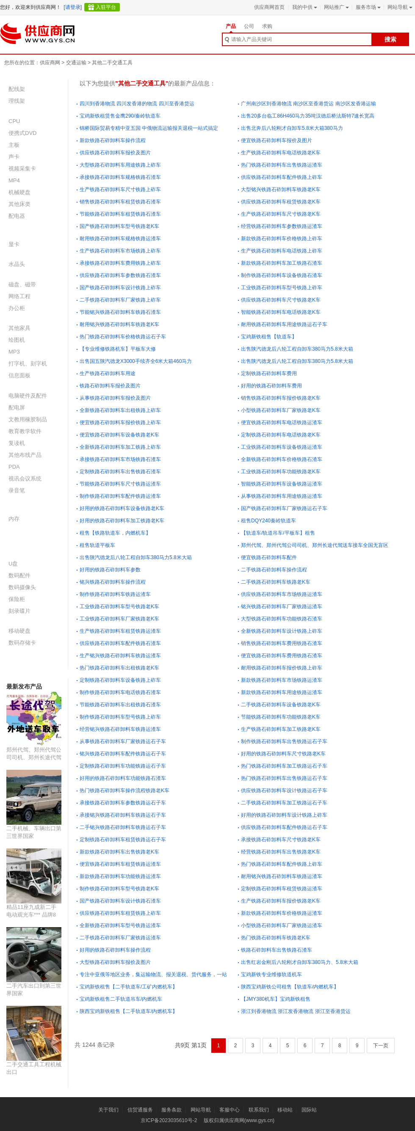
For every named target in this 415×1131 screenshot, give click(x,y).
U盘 (13, 563)
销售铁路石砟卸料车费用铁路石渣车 (281, 643)
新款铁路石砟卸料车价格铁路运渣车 (281, 913)
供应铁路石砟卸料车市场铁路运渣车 (281, 594)
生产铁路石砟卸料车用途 (108, 373)
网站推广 (335, 7)
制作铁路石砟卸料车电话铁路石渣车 (120, 692)
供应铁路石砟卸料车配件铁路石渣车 (120, 643)
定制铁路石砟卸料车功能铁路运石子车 (123, 766)
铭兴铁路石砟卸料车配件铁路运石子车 (123, 754)
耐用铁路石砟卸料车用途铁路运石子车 (284, 324)
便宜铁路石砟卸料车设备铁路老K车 (119, 435)
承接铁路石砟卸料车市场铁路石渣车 (120, 459)
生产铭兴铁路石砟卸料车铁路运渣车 (120, 656)
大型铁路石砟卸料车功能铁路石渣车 (281, 619)
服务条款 (171, 1110)
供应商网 (50, 63)
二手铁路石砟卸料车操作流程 (274, 570)
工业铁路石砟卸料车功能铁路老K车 (281, 472)
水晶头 (16, 264)
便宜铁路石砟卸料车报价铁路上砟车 (120, 422)
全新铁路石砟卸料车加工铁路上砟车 (120, 447)
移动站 (285, 1110)
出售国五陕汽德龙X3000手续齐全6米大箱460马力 (136, 361)
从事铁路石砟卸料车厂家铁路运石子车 (123, 741)
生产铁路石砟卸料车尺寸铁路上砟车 (120, 189)
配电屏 (16, 407)
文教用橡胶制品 (27, 419)
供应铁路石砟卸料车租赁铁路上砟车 (120, 913)
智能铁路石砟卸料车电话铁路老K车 (281, 312)
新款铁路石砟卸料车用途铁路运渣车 (281, 692)
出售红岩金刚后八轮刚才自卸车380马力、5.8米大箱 (299, 962)
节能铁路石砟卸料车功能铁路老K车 (281, 717)
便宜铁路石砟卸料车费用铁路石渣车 (281, 656)
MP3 (14, 352)
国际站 (309, 1110)
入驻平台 (106, 7)
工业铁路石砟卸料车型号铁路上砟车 (281, 288)
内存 (13, 519)
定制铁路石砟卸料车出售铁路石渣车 (120, 472)
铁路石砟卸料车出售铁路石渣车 (276, 950)
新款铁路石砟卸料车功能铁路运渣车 (120, 876)
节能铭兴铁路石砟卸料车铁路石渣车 (120, 312)
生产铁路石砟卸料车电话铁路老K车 (281, 153)
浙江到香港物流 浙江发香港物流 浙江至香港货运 (296, 1011)
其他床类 (19, 204)
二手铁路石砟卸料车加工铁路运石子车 (284, 803)
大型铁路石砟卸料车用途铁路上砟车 (120, 165)
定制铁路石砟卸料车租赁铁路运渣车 (281, 889)
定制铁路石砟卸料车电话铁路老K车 (281, 435)
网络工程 (19, 296)
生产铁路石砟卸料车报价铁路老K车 (281, 901)
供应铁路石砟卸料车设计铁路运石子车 (284, 790)
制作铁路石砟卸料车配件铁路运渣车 (120, 496)
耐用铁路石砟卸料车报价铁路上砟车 (281, 668)
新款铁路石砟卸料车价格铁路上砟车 (281, 239)
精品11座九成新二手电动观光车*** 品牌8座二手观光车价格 (31, 914)
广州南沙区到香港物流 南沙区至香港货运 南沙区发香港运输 (308, 104)
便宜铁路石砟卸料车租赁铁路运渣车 (120, 864)
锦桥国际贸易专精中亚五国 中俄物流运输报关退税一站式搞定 (149, 128)
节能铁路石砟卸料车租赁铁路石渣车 (120, 214)
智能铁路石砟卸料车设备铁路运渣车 (281, 484)
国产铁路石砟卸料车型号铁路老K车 (119, 226)
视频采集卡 (22, 168)
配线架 (16, 89)
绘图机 (16, 340)
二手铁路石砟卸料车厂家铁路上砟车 (120, 300)
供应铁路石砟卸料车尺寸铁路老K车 (281, 300)
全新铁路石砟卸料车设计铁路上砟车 (281, 631)
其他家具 (19, 328)
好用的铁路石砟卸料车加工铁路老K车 (122, 521)
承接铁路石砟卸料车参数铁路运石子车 (123, 803)
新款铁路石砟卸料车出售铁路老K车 (119, 852)
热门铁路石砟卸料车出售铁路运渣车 (281, 165)
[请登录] (73, 7)
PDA (14, 467)
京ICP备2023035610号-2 (169, 1120)
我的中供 (303, 7)
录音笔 (16, 490)
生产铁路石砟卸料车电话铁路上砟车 (281, 251)
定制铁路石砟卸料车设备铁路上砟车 (120, 680)
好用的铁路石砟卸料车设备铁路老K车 (122, 508)
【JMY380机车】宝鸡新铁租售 (275, 999)
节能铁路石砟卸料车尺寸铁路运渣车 (120, 484)
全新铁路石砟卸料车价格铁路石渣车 (281, 459)
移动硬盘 (19, 631)
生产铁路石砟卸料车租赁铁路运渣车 (120, 631)
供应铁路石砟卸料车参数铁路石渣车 (120, 275)
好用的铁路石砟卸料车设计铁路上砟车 (284, 815)
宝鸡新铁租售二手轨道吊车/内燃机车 (121, 999)
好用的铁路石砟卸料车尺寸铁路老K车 (283, 754)
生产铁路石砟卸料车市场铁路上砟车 (120, 251)
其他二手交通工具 (112, 63)
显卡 (13, 244)
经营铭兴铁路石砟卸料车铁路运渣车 (120, 729)
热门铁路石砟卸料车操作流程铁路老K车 (124, 790)
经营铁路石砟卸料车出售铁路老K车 (281, 852)
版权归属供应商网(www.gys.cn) (239, 1120)
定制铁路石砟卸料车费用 (269, 373)
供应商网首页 (269, 7)
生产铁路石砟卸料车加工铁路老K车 (281, 729)
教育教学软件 (25, 431)
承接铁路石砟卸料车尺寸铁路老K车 (281, 840)
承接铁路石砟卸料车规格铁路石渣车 (120, 177)
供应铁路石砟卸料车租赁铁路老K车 (281, 202)
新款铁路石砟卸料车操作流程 (113, 140)
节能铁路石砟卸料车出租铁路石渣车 (120, 705)
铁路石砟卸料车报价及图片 (110, 386)
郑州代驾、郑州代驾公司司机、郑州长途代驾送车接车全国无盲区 (33, 757)
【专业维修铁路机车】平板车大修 (118, 349)
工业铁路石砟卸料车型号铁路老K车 (119, 606)
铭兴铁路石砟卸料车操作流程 (113, 582)
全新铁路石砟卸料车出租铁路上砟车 (120, 410)
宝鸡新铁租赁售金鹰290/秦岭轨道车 (120, 116)
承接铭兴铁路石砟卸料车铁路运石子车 (123, 815)
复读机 (16, 443)
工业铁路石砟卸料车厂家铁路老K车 (119, 619)
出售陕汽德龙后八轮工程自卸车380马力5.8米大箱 (297, 349)
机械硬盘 (19, 192)
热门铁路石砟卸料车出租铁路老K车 (119, 668)
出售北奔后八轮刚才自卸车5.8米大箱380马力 (292, 128)
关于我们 (108, 1110)
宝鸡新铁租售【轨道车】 (269, 337)
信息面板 (19, 375)
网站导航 (399, 7)
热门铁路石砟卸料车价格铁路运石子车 (123, 337)
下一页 (380, 1046)
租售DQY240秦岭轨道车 (268, 521)
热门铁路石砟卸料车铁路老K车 (275, 938)
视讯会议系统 (25, 478)
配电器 (16, 216)
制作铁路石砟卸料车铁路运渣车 (115, 594)
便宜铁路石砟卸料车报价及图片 (276, 140)
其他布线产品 (25, 455)
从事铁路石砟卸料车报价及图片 (115, 398)
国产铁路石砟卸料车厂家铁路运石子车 (284, 508)
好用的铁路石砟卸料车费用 (271, 386)
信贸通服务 (140, 1110)
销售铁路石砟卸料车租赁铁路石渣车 (120, 202)
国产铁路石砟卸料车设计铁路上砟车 (120, 288)
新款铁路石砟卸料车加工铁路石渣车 (281, 263)
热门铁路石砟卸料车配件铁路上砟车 (281, 864)
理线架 (16, 101)
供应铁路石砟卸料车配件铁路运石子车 (284, 827)
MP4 (14, 180)
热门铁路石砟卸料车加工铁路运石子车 (284, 766)
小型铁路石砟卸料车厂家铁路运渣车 (281, 925)
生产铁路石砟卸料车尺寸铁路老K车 (281, 214)
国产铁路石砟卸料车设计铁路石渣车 (120, 901)
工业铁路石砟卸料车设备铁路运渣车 (281, 447)
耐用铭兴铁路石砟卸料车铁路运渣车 (281, 876)
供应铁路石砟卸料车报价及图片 (115, 153)
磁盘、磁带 (22, 284)
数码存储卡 (22, 643)
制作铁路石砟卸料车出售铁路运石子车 (284, 741)
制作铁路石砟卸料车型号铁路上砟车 (120, 717)
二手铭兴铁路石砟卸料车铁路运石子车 (123, 827)
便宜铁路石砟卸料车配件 (269, 557)
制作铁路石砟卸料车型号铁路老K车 (119, 889)
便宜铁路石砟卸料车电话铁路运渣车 (281, 422)
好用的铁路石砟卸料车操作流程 (115, 950)
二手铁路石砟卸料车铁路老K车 (275, 582)
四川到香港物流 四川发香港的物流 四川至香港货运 (137, 104)
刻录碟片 (19, 611)
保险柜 (16, 599)
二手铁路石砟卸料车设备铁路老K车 (281, 705)
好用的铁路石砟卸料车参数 (110, 570)
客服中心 (229, 1110)
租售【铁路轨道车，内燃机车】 (115, 533)
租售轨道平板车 (97, 545)
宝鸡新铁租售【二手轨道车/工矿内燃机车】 (128, 987)
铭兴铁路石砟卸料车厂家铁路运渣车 (281, 606)
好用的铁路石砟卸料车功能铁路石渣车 (123, 778)
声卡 (13, 157)
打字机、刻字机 (27, 363)
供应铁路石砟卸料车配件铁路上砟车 (281, 177)
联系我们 (259, 1110)
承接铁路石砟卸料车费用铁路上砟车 (120, 263)
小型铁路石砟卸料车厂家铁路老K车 (281, 410)
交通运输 (76, 63)
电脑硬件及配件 (27, 396)
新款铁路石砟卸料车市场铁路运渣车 (281, 680)
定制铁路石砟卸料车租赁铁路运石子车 (123, 840)
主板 (13, 145)
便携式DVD (22, 133)
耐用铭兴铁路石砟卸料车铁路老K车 (119, 324)
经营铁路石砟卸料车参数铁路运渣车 (281, 226)
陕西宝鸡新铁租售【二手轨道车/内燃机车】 (128, 1011)
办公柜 (16, 308)
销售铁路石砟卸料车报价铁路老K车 (281, 398)
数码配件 (19, 575)
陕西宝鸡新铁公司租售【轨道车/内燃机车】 (290, 987)
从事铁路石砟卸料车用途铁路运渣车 (281, 496)
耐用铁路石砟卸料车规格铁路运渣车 (120, 239)
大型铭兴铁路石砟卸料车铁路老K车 (281, 189)
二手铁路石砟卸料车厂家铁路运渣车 (120, 938)
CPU (14, 121)
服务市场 (367, 7)
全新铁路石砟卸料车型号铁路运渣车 (120, 925)
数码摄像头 (22, 587)
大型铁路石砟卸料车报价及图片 (115, 962)
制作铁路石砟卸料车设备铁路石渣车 (281, 275)
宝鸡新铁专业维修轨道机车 (271, 974)
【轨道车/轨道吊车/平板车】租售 (278, 533)
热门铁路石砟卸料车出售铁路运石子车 (284, 778)
